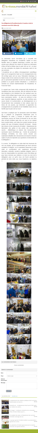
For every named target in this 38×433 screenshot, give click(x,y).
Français (22, 1)
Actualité (9, 15)
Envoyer (9, 390)
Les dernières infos (6, 396)
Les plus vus (14, 396)
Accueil (4, 15)
